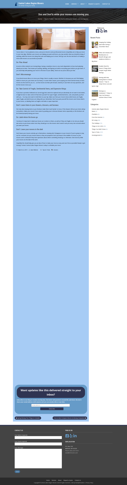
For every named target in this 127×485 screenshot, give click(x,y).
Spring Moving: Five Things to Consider (28, 418)
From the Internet (97, 117)
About (82, 4)
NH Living (94, 120)
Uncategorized (96, 135)
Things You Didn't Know (99, 129)
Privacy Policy (89, 482)
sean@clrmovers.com (71, 453)
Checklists (95, 114)
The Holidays (95, 123)
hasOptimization (79, 482)
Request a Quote (94, 4)
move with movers (21, 58)
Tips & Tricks (46, 150)
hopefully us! (70, 52)
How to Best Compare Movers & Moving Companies (69, 418)
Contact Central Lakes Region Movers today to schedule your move (41, 145)
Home (67, 4)
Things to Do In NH (97, 126)
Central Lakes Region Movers (31, 3)
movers (56, 150)
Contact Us (106, 4)
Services (74, 4)
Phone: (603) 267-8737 (72, 450)
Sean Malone (34, 150)
